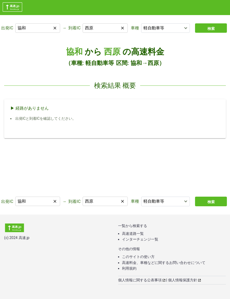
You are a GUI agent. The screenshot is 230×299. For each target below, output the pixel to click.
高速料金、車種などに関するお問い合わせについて (163, 263)
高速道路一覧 (133, 233)
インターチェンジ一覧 (140, 239)
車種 (135, 27)
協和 (74, 52)
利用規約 (129, 268)
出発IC (7, 27)
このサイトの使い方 (138, 257)
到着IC (74, 27)
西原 (112, 52)
